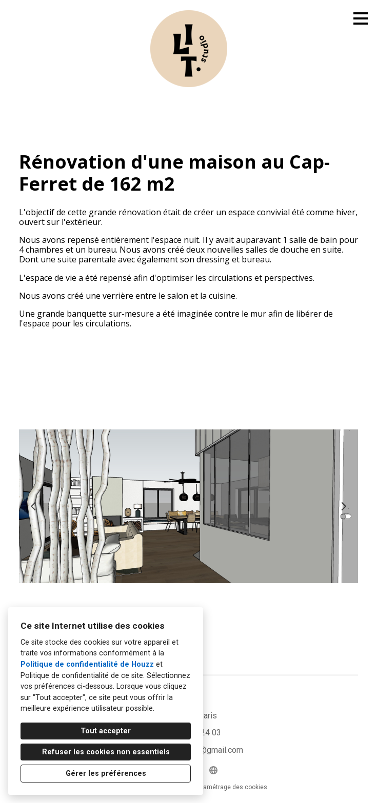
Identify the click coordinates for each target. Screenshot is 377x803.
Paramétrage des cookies (230, 787)
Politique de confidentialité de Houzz (87, 664)
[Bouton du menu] (360, 18)
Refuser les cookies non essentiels (106, 752)
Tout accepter (106, 731)
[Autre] (213, 770)
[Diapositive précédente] (33, 506)
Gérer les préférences (106, 773)
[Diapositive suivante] (343, 506)
